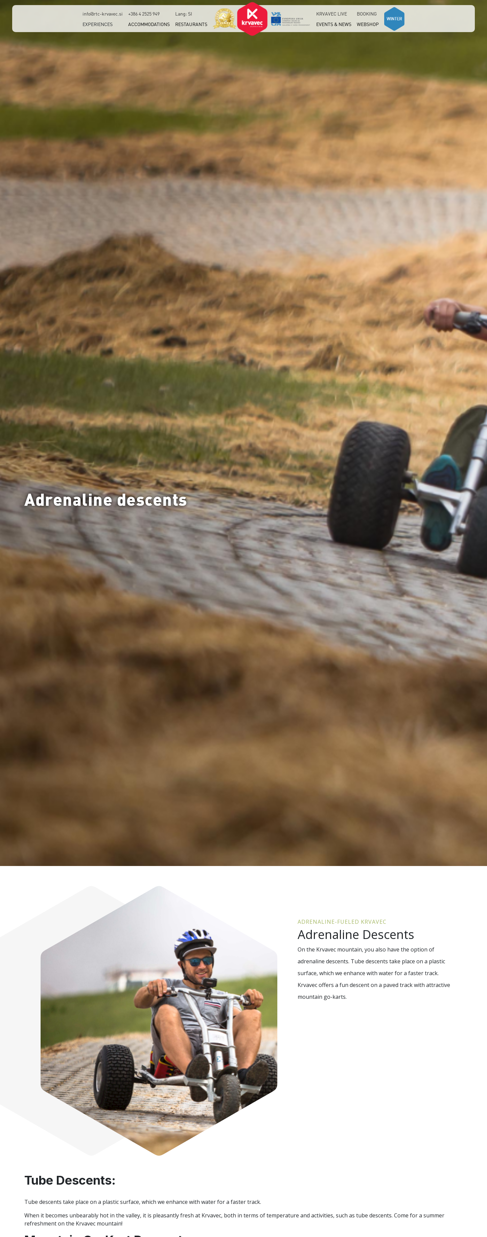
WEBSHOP (368, 24)
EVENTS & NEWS (333, 24)
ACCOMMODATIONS (149, 24)
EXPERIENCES (98, 24)
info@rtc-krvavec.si (103, 13)
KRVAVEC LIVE (331, 13)
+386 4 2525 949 (144, 13)
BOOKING (367, 13)
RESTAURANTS (191, 24)
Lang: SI (183, 13)
